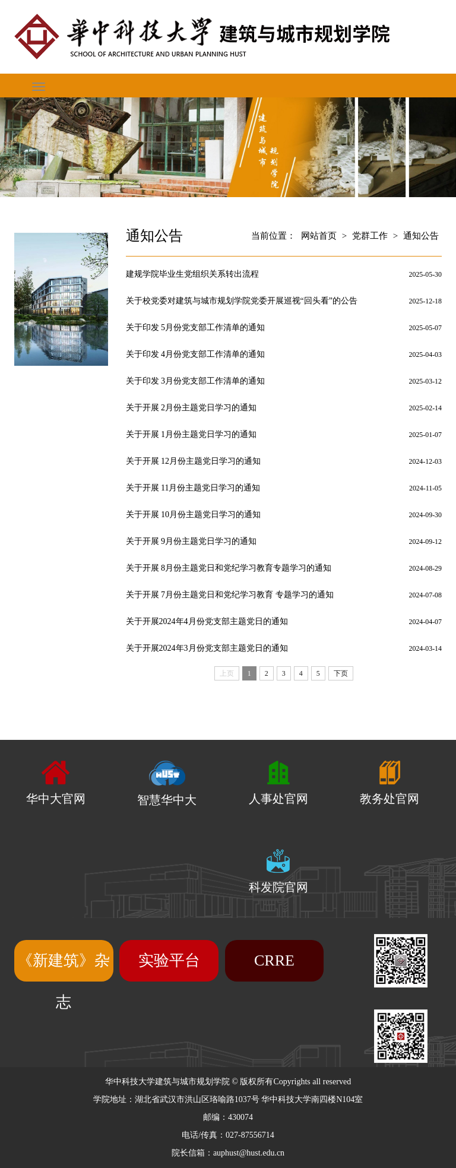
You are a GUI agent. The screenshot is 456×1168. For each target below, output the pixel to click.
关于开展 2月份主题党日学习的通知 (191, 407)
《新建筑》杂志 (63, 981)
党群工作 (370, 235)
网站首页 (319, 235)
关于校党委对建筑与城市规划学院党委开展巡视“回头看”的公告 (241, 300)
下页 (341, 673)
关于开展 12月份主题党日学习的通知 (193, 461)
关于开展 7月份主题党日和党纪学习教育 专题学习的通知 (230, 594)
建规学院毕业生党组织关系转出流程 (192, 274)
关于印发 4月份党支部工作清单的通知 (195, 354)
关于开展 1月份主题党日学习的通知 (191, 434)
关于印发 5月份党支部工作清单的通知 (195, 327)
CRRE (274, 960)
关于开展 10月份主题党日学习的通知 (193, 514)
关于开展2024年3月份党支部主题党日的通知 (207, 648)
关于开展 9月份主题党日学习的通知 (191, 541)
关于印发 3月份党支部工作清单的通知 (195, 380)
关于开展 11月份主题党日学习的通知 (193, 487)
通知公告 (421, 235)
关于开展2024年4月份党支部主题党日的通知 (207, 621)
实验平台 (169, 960)
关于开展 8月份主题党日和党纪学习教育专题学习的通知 (229, 568)
